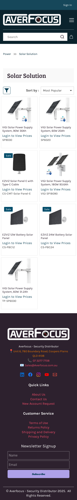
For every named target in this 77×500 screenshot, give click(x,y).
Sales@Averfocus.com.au (41, 365)
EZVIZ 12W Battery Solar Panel (17, 236)
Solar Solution (28, 54)
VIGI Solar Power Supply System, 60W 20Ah (56, 129)
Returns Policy (38, 427)
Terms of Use (38, 423)
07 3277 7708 (41, 360)
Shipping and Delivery (38, 432)
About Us (38, 394)
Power (7, 54)
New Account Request (38, 403)
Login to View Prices (17, 136)
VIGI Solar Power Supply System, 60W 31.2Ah (17, 290)
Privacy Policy (38, 436)
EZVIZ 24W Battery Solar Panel (56, 236)
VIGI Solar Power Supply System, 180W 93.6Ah (56, 182)
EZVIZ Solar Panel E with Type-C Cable (17, 182)
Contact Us (38, 399)
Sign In (67, 5)
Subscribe (38, 474)
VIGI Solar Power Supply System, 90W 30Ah (17, 129)
